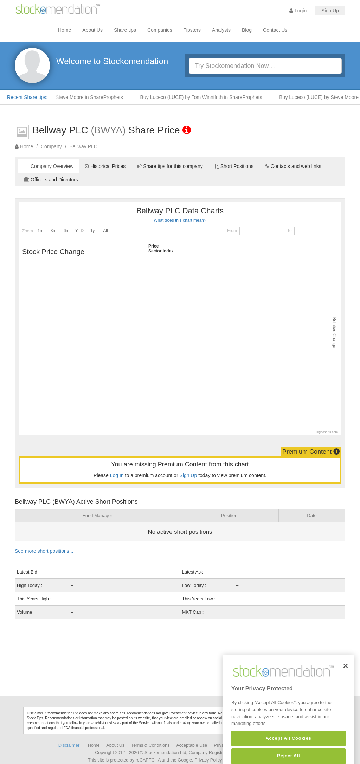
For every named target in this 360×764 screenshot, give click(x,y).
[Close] (345, 678)
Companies (159, 30)
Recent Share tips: (27, 97)
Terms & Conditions (150, 745)
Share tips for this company (170, 166)
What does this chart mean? (180, 220)
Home (64, 30)
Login (298, 10)
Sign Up (330, 10)
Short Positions (233, 166)
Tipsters (192, 30)
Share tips (125, 30)
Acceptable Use (191, 745)
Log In (117, 475)
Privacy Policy (208, 760)
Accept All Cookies (288, 751)
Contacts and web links (293, 166)
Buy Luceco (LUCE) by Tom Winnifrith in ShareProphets (204, 97)
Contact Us (275, 30)
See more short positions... (44, 551)
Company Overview (48, 166)
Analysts (221, 30)
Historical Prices (105, 166)
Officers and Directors (51, 179)
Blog (247, 30)
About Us (92, 30)
